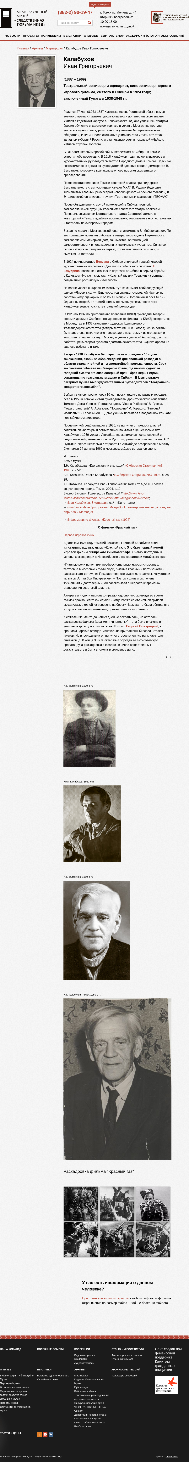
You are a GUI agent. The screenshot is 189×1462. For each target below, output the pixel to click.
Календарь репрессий (124, 1375)
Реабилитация (82, 1426)
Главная (23, 48)
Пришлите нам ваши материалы (105, 1298)
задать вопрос (100, 4)
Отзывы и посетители (127, 1349)
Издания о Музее (10, 1398)
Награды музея (9, 1402)
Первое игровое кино (78, 535)
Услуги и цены (10, 1433)
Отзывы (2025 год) (122, 1359)
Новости (13, 35)
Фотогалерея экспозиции (14, 1387)
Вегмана (102, 261)
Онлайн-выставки (47, 1379)
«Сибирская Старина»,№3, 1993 (137, 475)
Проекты (31, 35)
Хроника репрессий (125, 1369)
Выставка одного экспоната (53, 1375)
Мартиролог (54, 48)
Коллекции (51, 35)
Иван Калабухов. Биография (87, 502)
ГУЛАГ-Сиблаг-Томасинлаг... (90, 1422)
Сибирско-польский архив (89, 1403)
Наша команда (10, 1349)
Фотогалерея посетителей (126, 1355)
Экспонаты (80, 1359)
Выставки (72, 35)
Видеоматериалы (84, 1355)
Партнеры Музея (10, 1383)
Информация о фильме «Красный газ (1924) (98, 519)
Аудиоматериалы (84, 1363)
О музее (91, 35)
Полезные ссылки (50, 1349)
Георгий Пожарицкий (142, 626)
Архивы (37, 48)
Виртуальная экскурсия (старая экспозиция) (142, 35)
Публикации (81, 1387)
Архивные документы (86, 1399)
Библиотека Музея (85, 1391)
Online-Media (172, 1456)
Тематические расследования (91, 1395)
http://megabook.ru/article (131, 498)
